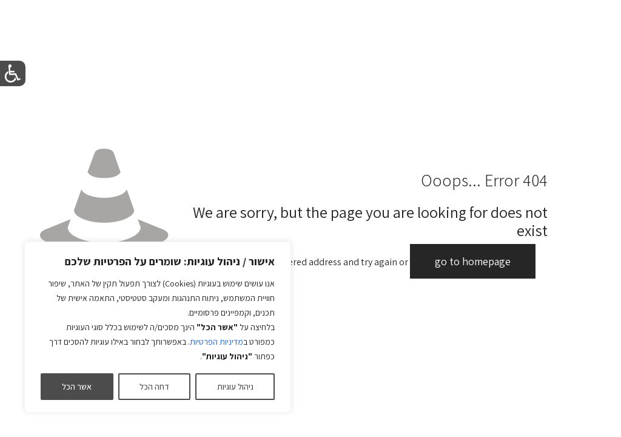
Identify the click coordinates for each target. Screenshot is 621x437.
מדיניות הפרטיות (216, 341)
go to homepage (473, 261)
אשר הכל (77, 386)
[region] (157, 327)
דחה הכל (154, 386)
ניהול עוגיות (235, 386)
